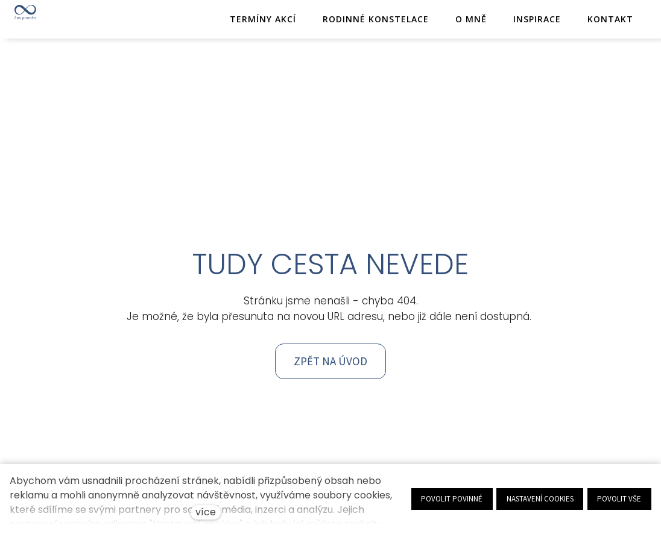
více (205, 512)
